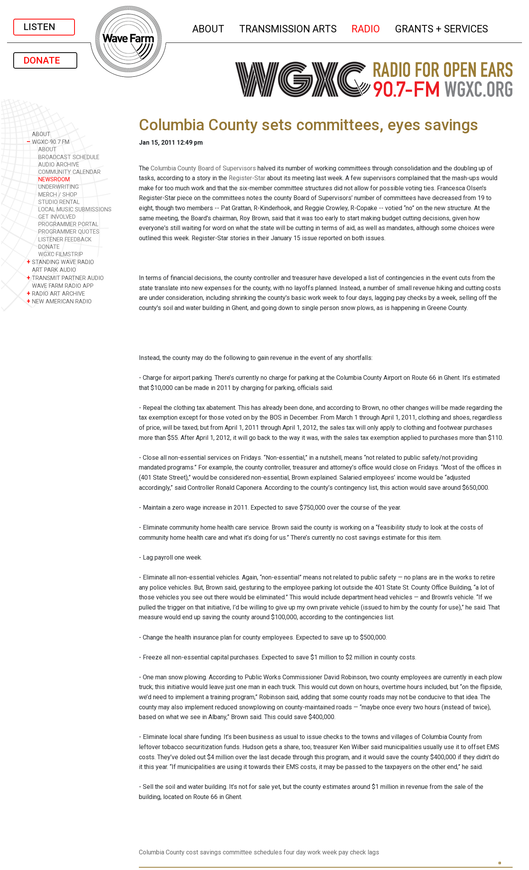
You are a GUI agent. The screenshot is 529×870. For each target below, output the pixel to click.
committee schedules (252, 852)
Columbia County (162, 852)
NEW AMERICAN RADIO (59, 301)
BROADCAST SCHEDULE (68, 157)
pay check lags (359, 852)
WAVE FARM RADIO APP (60, 285)
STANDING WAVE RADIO (60, 262)
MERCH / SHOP (57, 194)
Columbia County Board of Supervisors (203, 168)
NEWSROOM (54, 179)
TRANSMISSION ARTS (288, 28)
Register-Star (247, 178)
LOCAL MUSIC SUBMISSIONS (75, 209)
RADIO (366, 28)
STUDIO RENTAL (59, 202)
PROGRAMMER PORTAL (68, 224)
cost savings (203, 852)
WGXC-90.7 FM (48, 141)
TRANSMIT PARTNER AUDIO (65, 278)
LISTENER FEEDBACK (65, 239)
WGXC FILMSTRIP (60, 254)
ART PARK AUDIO (51, 269)
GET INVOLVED (57, 217)
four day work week (310, 852)
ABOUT (208, 28)
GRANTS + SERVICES (441, 28)
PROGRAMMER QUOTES (68, 232)
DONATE (45, 60)
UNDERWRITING (58, 187)
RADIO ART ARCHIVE (56, 293)
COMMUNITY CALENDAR (69, 172)
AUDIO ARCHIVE (58, 164)
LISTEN (44, 26)
